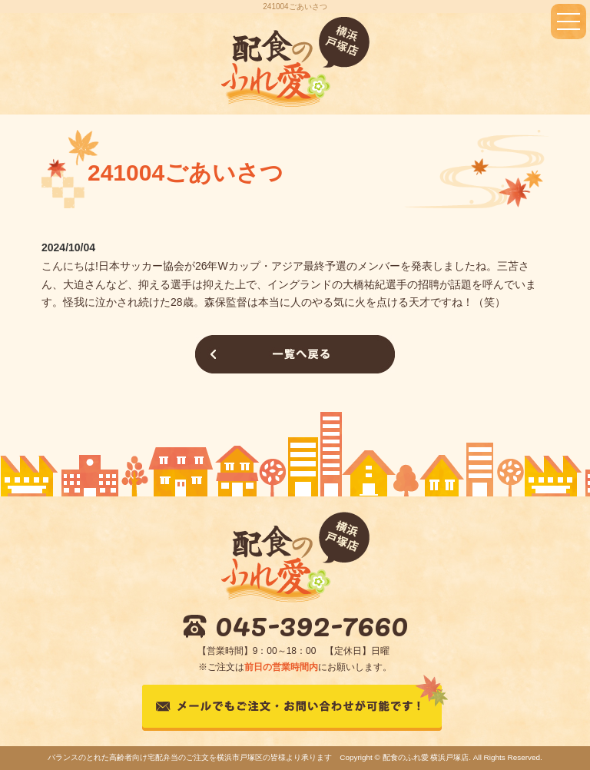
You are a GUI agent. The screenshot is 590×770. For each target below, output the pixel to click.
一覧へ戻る (295, 354)
